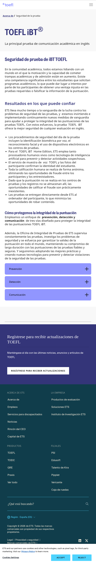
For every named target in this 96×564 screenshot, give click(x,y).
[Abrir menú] (91, 5)
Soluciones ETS (60, 407)
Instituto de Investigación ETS (68, 414)
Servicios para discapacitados (25, 414)
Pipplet (55, 475)
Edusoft (55, 460)
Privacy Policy (28, 551)
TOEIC (11, 460)
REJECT (82, 557)
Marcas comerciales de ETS (21, 543)
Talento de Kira (60, 467)
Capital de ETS (16, 436)
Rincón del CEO (17, 429)
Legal (10, 540)
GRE (10, 467)
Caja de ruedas (60, 489)
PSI (53, 452)
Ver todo (12, 482)
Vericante (56, 482)
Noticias (12, 421)
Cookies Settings (10, 557)
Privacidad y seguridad (26, 540)
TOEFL (11, 452)
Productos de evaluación (65, 399)
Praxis (11, 475)
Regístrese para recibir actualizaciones (38, 370)
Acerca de (13, 399)
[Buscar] (87, 504)
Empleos (13, 407)
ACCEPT (61, 557)
